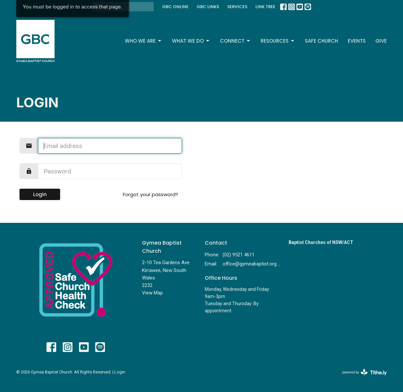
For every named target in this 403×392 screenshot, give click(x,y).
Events (357, 40)
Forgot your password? (150, 194)
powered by (364, 372)
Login (40, 194)
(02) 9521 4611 (238, 255)
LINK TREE (265, 7)
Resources (278, 40)
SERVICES (237, 7)
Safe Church (321, 40)
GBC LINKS (208, 7)
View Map (152, 293)
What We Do (191, 40)
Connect (235, 40)
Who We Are (143, 40)
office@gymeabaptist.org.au (252, 264)
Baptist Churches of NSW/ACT (321, 242)
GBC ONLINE (175, 7)
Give (381, 40)
